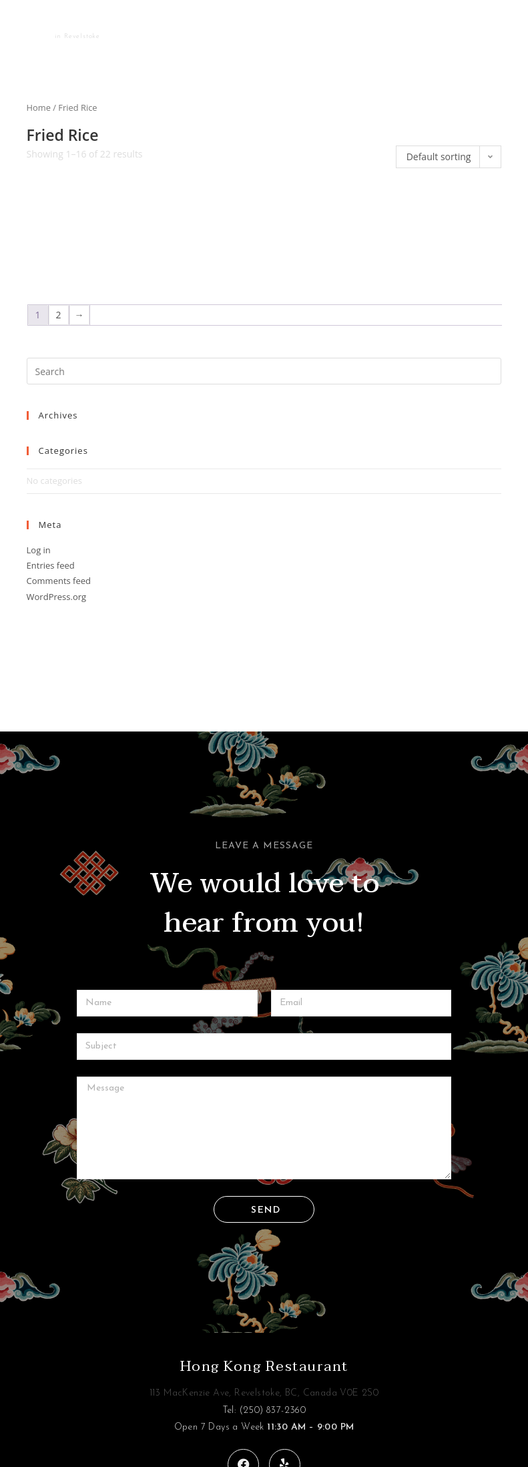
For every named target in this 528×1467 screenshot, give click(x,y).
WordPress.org (57, 597)
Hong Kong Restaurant (264, 1366)
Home (39, 107)
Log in (39, 550)
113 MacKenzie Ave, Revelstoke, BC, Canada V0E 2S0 (264, 1393)
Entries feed (51, 565)
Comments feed (59, 581)
